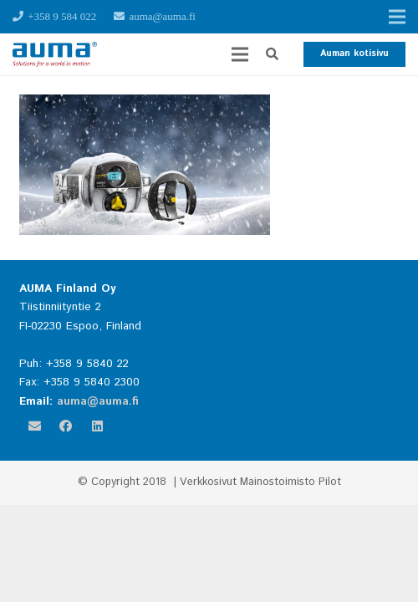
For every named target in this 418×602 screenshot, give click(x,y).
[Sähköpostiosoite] (35, 426)
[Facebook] (66, 426)
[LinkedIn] (98, 426)
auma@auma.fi (98, 401)
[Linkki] (55, 54)
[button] (272, 54)
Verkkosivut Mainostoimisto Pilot (260, 482)
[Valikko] (240, 54)
